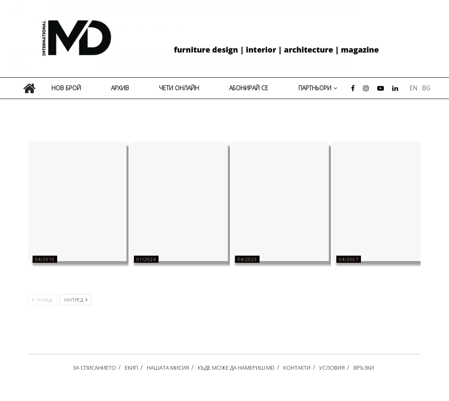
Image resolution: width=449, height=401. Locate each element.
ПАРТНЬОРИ (314, 88)
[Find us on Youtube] (380, 88)
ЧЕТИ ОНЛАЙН (179, 88)
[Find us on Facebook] (353, 88)
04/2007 (348, 259)
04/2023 (247, 259)
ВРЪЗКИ (363, 367)
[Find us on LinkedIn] (395, 88)
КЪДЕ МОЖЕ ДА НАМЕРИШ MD (236, 367)
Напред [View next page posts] (76, 300)
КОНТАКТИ (296, 367)
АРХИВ (120, 88)
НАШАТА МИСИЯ (168, 367)
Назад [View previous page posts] (42, 300)
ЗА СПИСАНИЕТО (94, 367)
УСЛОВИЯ (332, 367)
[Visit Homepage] (227, 38)
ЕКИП (131, 367)
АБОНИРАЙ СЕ (248, 88)
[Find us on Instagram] (366, 88)
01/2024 (146, 259)
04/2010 (45, 259)
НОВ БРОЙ (66, 88)
